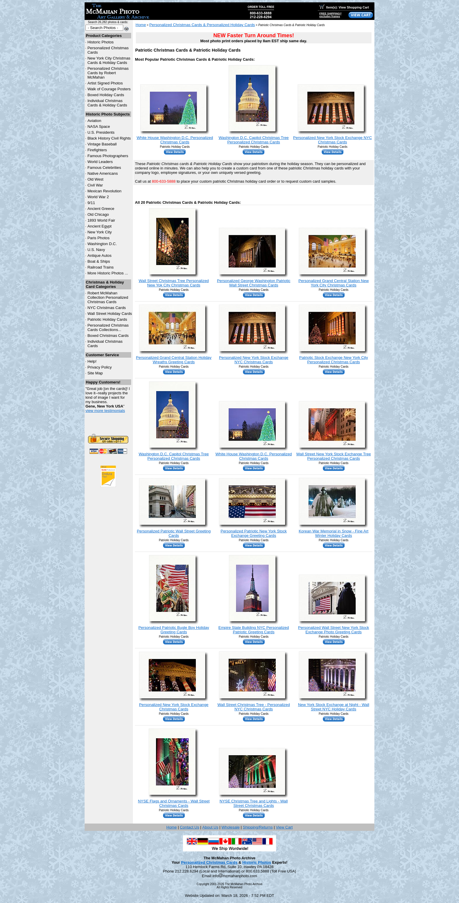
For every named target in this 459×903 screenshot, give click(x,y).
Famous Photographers (108, 156)
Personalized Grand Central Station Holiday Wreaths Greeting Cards (174, 359)
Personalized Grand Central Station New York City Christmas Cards (333, 283)
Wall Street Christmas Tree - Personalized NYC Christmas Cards (253, 706)
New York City (100, 232)
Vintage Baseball (102, 144)
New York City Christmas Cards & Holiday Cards (109, 60)
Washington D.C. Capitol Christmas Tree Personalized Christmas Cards (254, 139)
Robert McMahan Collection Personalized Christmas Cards (108, 297)
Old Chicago (98, 214)
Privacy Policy (100, 367)
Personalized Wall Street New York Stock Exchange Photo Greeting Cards (333, 629)
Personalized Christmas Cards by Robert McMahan (108, 72)
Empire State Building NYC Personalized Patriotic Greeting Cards (253, 629)
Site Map (95, 373)
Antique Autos (100, 255)
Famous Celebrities (104, 167)
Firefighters (97, 150)
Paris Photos (99, 238)
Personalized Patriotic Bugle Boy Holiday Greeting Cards (173, 629)
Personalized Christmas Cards (209, 862)
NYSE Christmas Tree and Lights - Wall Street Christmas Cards (254, 803)
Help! (92, 361)
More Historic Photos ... (108, 273)
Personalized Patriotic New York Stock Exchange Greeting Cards (254, 533)
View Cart (284, 827)
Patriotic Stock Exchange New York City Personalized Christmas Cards (333, 359)
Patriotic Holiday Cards (107, 319)
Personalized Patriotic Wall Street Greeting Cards (173, 533)
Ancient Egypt (100, 226)
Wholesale (230, 827)
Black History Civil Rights (109, 138)
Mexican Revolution (104, 191)
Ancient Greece (101, 208)
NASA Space (99, 126)
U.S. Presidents (101, 132)
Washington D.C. (102, 244)
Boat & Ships (99, 261)
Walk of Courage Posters (109, 89)
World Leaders (100, 161)
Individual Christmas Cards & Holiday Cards (107, 103)
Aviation (94, 120)
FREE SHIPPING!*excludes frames (330, 15)
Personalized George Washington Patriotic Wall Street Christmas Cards (253, 283)
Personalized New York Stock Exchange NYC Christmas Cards (332, 139)
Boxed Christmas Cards (108, 335)
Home (141, 25)
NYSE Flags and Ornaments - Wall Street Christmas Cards (174, 803)
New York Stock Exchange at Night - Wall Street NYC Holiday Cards (333, 706)
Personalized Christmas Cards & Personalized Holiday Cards (202, 25)
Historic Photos (101, 42)
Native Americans (103, 173)
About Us (210, 827)
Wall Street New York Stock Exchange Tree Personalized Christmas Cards (333, 456)
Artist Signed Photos (105, 83)
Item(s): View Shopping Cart (344, 7)
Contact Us (189, 827)
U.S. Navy (96, 249)
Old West (96, 179)
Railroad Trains (101, 267)
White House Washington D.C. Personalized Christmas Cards (175, 139)
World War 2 (98, 197)
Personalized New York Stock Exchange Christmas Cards (173, 706)
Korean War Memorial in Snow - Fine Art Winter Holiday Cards (333, 533)
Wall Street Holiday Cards (110, 313)
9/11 (91, 203)
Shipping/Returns (258, 827)
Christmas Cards (107, 307)
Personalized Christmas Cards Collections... (108, 327)
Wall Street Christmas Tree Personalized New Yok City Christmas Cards (174, 283)
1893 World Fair (101, 220)
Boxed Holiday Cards (106, 95)
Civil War (95, 185)
